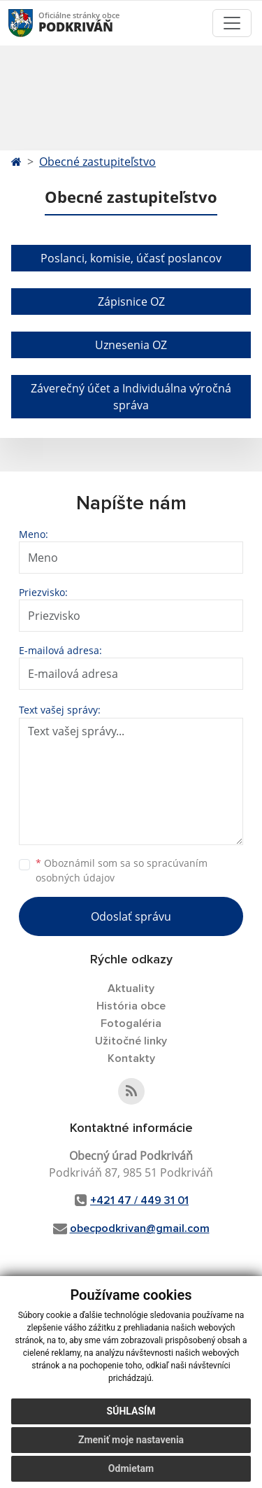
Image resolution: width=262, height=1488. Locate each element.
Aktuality (131, 988)
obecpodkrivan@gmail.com (140, 1228)
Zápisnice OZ (131, 301)
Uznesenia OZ (131, 345)
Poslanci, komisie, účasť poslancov (131, 258)
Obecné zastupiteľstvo (97, 161)
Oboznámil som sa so (122, 870)
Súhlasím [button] (131, 1411)
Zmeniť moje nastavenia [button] (131, 1439)
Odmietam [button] (131, 1468)
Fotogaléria (131, 1023)
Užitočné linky (131, 1041)
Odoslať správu (131, 916)
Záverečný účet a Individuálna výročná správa (131, 397)
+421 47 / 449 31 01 (139, 1200)
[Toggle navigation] (232, 23)
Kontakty (131, 1058)
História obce (131, 1006)
